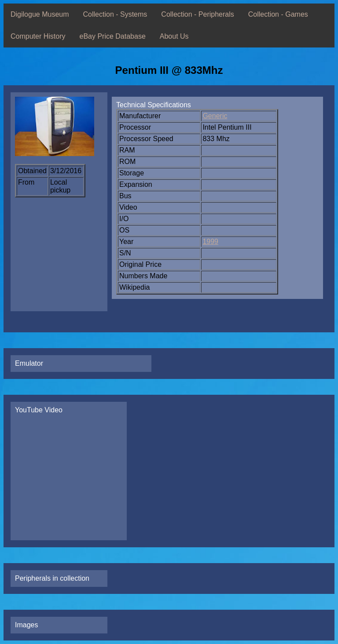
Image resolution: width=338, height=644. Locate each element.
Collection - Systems (115, 14)
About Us (174, 36)
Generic (214, 116)
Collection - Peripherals (197, 14)
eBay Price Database (112, 36)
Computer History (38, 36)
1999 (210, 241)
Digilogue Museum (40, 14)
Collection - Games (278, 14)
